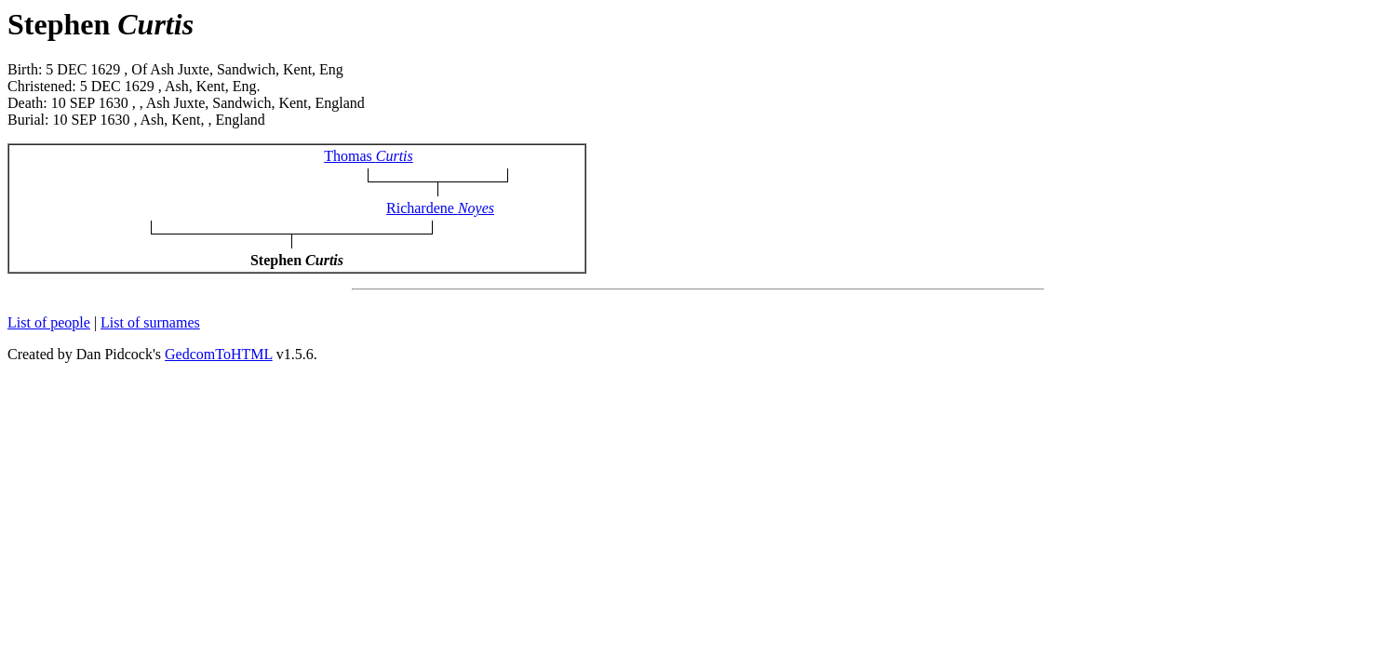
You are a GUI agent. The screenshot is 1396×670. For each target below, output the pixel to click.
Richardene (440, 208)
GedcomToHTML (219, 354)
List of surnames (150, 322)
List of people (48, 322)
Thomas (368, 156)
